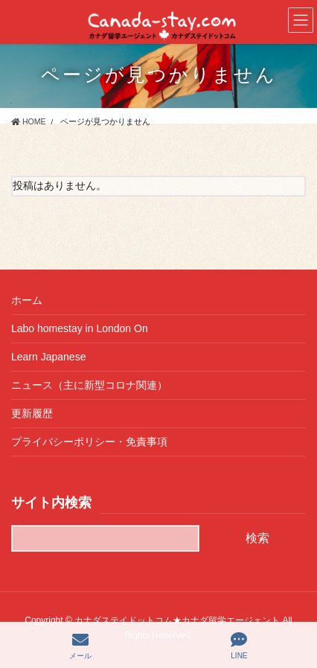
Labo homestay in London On (79, 328)
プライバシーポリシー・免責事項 (89, 442)
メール (80, 646)
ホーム (26, 300)
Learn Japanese (48, 357)
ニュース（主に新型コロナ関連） (89, 385)
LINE (239, 646)
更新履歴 (32, 413)
